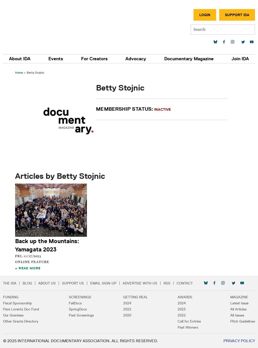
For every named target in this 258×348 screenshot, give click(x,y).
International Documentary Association (32, 24)
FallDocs (75, 303)
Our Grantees (13, 315)
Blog (27, 283)
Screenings (80, 297)
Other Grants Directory (20, 321)
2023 (182, 309)
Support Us (73, 283)
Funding (10, 297)
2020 (127, 315)
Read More (30, 268)
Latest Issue (239, 303)
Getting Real (135, 297)
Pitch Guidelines (242, 321)
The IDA (9, 283)
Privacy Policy (239, 340)
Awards (185, 297)
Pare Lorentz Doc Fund (21, 309)
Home (19, 72)
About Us (47, 283)
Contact (185, 283)
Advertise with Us (140, 283)
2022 (127, 309)
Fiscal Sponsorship (17, 303)
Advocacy (135, 59)
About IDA (19, 59)
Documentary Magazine (189, 59)
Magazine (239, 297)
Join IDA (240, 59)
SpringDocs (78, 309)
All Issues (237, 315)
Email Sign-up (103, 283)
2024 (127, 303)
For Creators (94, 59)
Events (55, 59)
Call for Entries (189, 321)
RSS (167, 283)
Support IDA (237, 15)
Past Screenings (81, 315)
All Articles (238, 309)
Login (204, 15)
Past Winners (188, 327)
